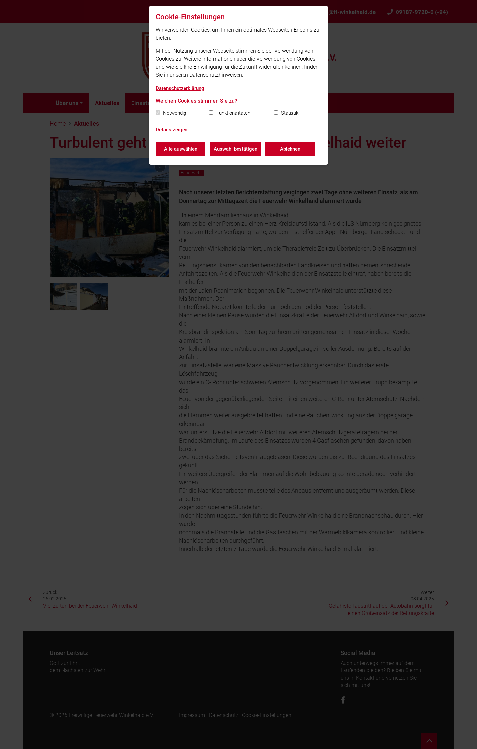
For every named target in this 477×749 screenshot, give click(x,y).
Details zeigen (171, 130)
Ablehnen (290, 149)
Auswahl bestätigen (235, 149)
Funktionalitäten (233, 113)
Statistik (289, 113)
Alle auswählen (180, 149)
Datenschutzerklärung (180, 88)
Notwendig (174, 113)
